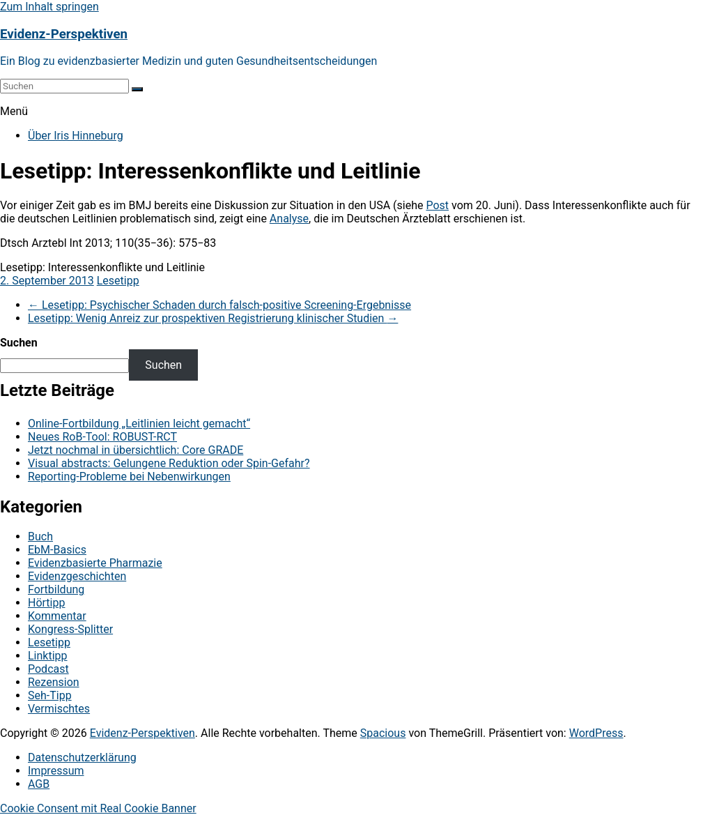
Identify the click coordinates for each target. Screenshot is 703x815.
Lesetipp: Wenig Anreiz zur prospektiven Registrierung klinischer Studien (213, 318)
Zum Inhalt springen (49, 6)
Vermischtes (59, 708)
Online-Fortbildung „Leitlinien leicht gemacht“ (139, 423)
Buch (40, 536)
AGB (38, 784)
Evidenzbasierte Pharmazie (95, 563)
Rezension (53, 682)
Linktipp (48, 655)
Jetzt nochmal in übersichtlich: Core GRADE (135, 450)
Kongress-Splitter (70, 629)
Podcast (48, 669)
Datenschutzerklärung (82, 757)
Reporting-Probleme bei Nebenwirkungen (129, 476)
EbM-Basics (57, 549)
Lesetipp (118, 280)
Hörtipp (46, 602)
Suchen (19, 342)
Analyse (289, 218)
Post (437, 205)
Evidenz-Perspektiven (64, 34)
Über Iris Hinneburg (75, 135)
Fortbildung (56, 589)
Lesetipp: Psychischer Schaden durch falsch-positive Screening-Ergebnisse (219, 305)
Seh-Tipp (50, 695)
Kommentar (57, 616)
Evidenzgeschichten (77, 576)
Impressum (56, 770)
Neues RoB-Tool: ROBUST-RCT (102, 436)
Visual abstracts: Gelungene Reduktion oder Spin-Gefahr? (169, 463)
